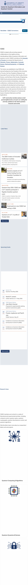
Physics (8, 62)
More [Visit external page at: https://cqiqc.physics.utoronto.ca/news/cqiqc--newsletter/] (25, 30)
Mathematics (14, 62)
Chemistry (3, 62)
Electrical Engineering (10, 64)
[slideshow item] (10, 34)
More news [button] (5, 221)
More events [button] (5, 351)
